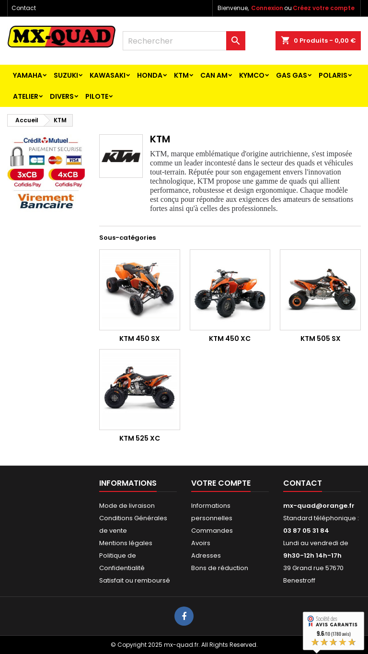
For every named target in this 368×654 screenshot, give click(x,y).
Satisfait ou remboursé (134, 580)
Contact (24, 8)
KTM (181, 75)
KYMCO (251, 75)
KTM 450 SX (139, 338)
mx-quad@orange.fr (319, 505)
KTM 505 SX (320, 338)
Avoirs (200, 543)
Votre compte (221, 483)
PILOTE (96, 96)
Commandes (212, 530)
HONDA (149, 75)
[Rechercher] (184, 40)
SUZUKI (66, 75)
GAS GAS (291, 75)
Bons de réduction (219, 567)
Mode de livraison (127, 505)
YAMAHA (27, 75)
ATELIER (25, 96)
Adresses (206, 555)
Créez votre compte (324, 8)
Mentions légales (125, 543)
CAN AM (214, 75)
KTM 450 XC (230, 338)
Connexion (267, 8)
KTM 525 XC (139, 438)
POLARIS (333, 75)
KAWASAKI (108, 75)
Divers (62, 96)
